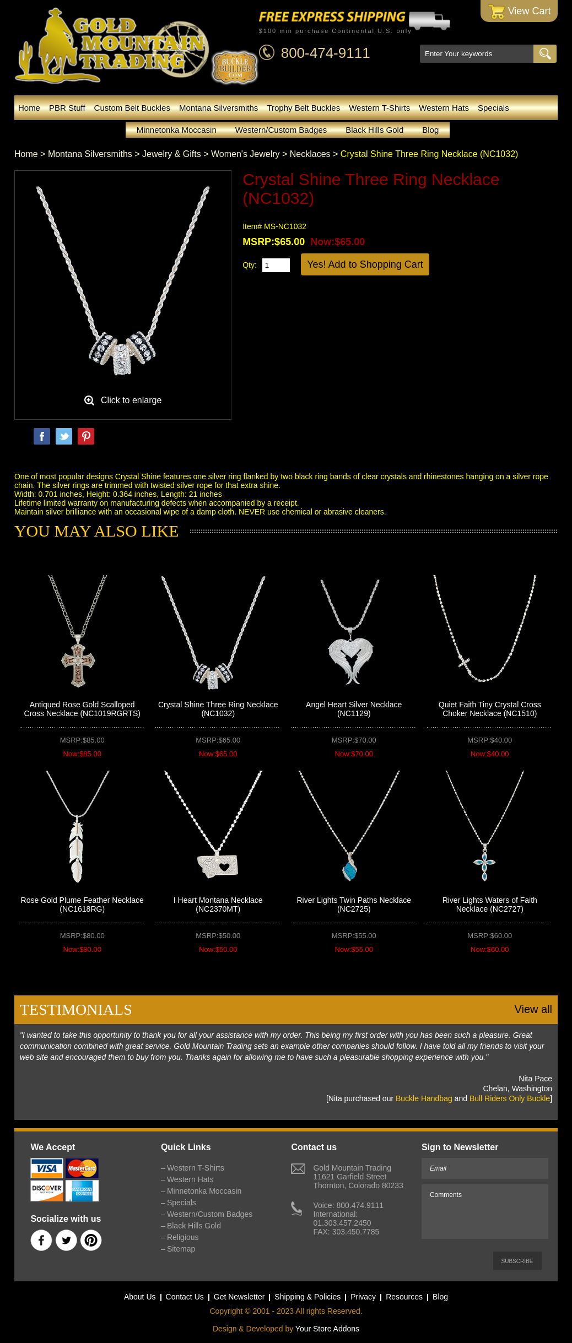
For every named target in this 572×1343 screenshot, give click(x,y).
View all (533, 1009)
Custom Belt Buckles (132, 107)
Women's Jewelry (245, 154)
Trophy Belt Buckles (303, 107)
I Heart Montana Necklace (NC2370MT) (218, 904)
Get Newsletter (239, 1296)
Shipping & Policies (307, 1296)
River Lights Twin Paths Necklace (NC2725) (353, 904)
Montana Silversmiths (218, 107)
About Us (140, 1296)
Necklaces (310, 154)
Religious (183, 1237)
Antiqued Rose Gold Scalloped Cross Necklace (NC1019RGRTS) (82, 709)
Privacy (363, 1296)
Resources (404, 1296)
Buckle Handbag (424, 1098)
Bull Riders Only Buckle (510, 1098)
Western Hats (444, 107)
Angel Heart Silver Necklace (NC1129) (354, 709)
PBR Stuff (67, 107)
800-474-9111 (325, 53)
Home (29, 107)
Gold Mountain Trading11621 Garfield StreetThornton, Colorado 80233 (358, 1176)
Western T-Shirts (379, 107)
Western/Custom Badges (281, 129)
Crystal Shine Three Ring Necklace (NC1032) (218, 709)
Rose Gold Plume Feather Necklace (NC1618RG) (82, 904)
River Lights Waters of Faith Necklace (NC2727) (490, 904)
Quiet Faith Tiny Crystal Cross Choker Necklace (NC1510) (490, 709)
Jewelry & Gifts (171, 154)
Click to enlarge (131, 400)
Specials (493, 107)
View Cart (519, 12)
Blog (430, 129)
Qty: (249, 265)
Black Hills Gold (374, 129)
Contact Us (185, 1296)
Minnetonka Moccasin (177, 129)
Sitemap (181, 1248)
